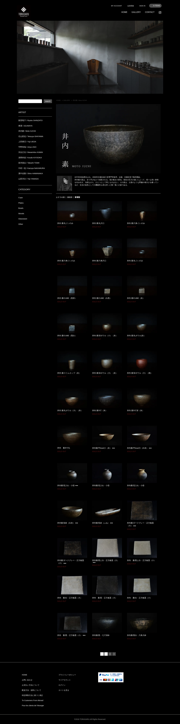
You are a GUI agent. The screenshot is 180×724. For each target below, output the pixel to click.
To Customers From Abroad (32, 700)
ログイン (62, 685)
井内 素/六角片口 (99, 261)
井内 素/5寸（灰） (99, 410)
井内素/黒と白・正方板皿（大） (105, 561)
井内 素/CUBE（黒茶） (67, 298)
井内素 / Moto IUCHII (80, 100)
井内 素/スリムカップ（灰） (69, 373)
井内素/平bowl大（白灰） (139, 448)
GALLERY (136, 12)
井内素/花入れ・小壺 (68, 485)
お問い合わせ (27, 680)
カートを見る (63, 690)
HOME (124, 12)
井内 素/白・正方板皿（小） (139, 598)
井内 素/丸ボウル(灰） (136, 335)
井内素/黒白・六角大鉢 (136, 635)
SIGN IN (142, 6)
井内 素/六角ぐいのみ (136, 223)
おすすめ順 (60, 197)
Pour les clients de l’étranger (33, 706)
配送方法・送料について (31, 690)
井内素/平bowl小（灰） (104, 448)
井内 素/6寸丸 (63, 448)
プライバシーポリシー (67, 675)
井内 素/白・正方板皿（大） (69, 598)
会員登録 (130, 6)
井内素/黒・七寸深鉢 (101, 635)
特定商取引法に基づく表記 (32, 695)
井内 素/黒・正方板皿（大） (104, 598)
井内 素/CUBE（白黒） (102, 298)
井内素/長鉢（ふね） (103, 523)
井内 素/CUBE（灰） (135, 298)
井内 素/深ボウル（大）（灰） (105, 373)
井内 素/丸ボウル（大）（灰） (70, 410)
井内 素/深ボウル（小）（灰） (105, 335)
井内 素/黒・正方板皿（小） (71, 635)
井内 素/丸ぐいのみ (65, 223)
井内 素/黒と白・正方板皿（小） (141, 560)
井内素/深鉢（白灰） (68, 523)
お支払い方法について (30, 685)
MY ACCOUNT (116, 6)
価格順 (69, 197)
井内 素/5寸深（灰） (135, 410)
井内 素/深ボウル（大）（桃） (139, 373)
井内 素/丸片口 (98, 223)
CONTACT (149, 12)
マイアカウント (64, 680)
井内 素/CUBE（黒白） (67, 335)
